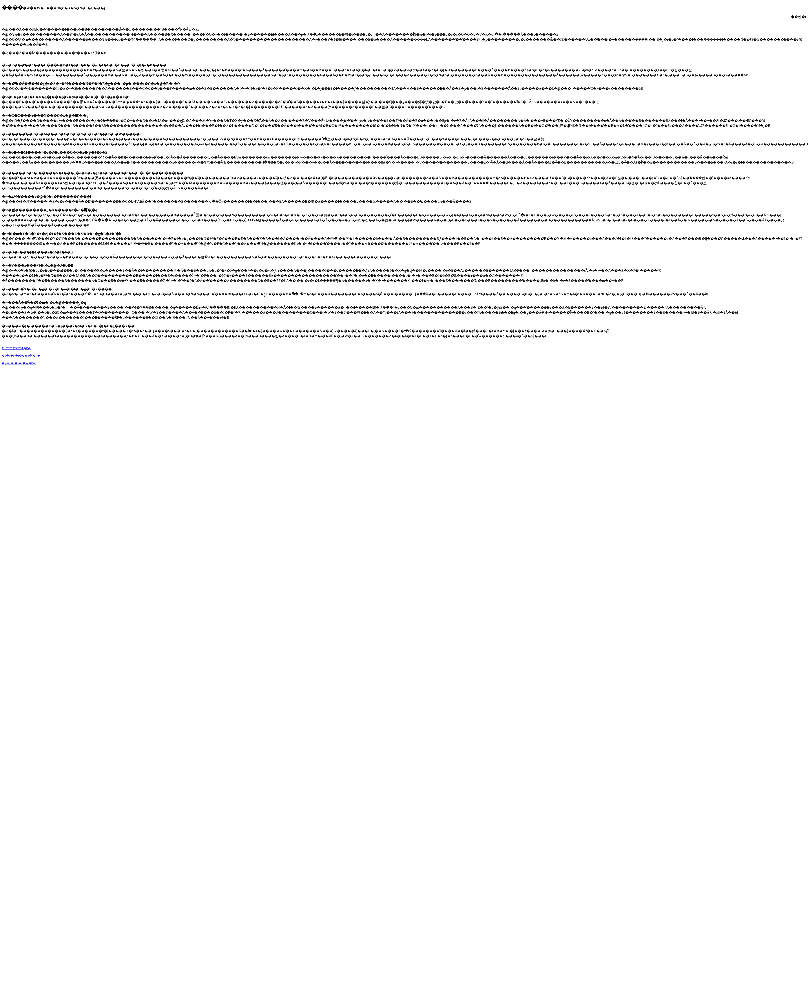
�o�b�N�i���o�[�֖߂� (21, 355)
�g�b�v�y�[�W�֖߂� (19, 363)
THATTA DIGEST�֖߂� (16, 348)
